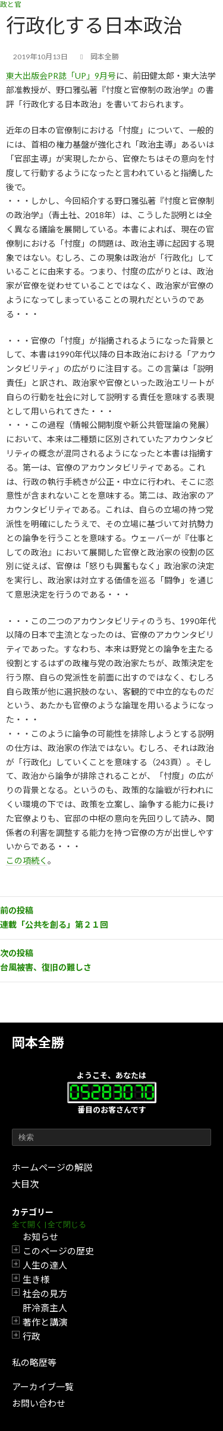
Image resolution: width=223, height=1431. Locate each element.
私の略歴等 (34, 1362)
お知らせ (40, 1236)
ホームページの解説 (52, 1167)
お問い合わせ (38, 1403)
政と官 (10, 4)
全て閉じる (67, 1224)
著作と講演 (45, 1322)
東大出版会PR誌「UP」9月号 (61, 76)
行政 (31, 1336)
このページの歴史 (58, 1250)
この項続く (27, 860)
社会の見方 (45, 1293)
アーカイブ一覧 (43, 1386)
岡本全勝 (38, 1042)
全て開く (27, 1224)
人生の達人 (45, 1265)
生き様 (36, 1279)
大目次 (25, 1183)
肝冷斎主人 (45, 1307)
